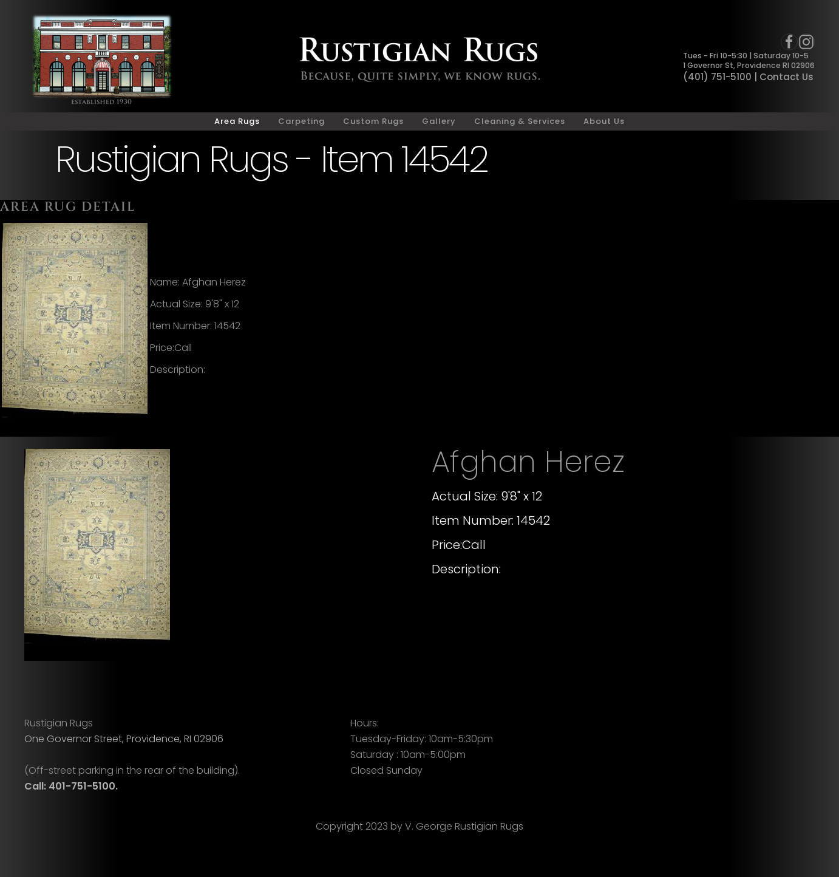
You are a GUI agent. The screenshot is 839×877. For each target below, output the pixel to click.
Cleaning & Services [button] (519, 121)
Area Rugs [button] (237, 121)
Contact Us (786, 76)
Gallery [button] (439, 121)
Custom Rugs (373, 121)
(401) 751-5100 (717, 76)
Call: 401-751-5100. (71, 786)
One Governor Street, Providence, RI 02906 (123, 739)
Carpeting (301, 121)
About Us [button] (604, 121)
